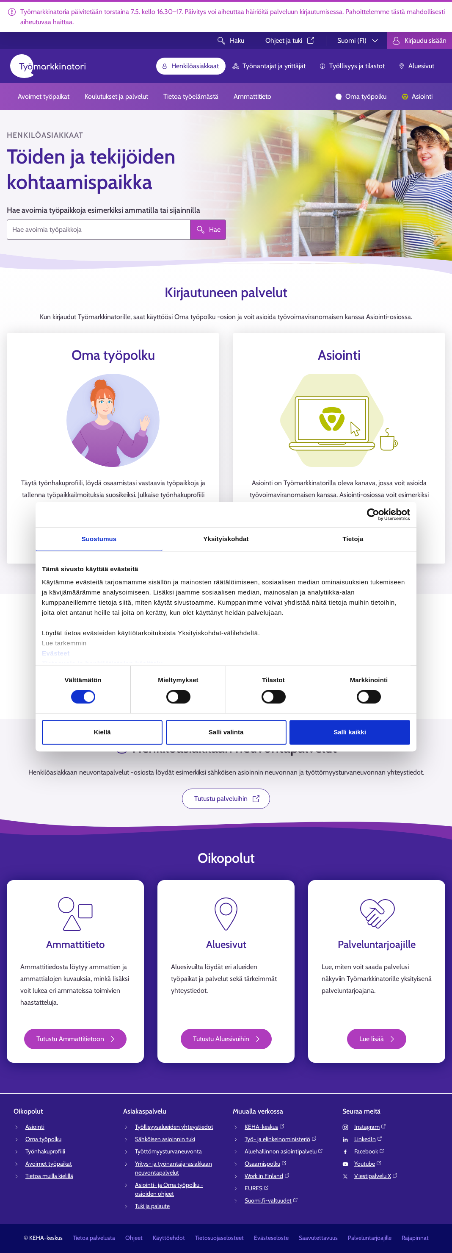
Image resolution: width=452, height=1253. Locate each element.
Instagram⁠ (370, 1127)
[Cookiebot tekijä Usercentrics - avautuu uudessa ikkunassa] (373, 514)
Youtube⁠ (368, 1163)
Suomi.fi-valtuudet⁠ (271, 1200)
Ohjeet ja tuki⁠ (290, 40)
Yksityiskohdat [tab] (225, 538)
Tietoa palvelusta (94, 1238)
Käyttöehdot (169, 1238)
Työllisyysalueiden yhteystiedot (174, 1127)
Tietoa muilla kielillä (49, 1176)
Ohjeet (134, 1238)
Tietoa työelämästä (190, 96)
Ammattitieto (252, 96)
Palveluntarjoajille (369, 1238)
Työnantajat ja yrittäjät (269, 66)
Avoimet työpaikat (43, 96)
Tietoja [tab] (353, 538)
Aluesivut (416, 66)
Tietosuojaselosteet (219, 1238)
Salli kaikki (349, 732)
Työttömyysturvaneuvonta (168, 1151)
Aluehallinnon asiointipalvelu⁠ (284, 1151)
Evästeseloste (271, 1238)
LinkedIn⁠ (368, 1139)
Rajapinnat (415, 1238)
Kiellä (102, 732)
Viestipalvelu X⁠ (376, 1176)
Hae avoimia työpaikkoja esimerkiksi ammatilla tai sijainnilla (103, 210)
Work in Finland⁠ (267, 1176)
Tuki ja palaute (152, 1206)
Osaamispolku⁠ (266, 1163)
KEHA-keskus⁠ (265, 1127)
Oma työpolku (360, 96)
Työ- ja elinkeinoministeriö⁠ (281, 1139)
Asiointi (417, 96)
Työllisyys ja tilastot (352, 66)
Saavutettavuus (318, 1238)
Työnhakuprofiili (45, 1151)
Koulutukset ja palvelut (116, 96)
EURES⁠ (257, 1188)
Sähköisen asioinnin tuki (165, 1139)
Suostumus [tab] (99, 538)
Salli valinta (226, 732)
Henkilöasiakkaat (190, 66)
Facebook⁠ (369, 1151)
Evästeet (56, 653)
